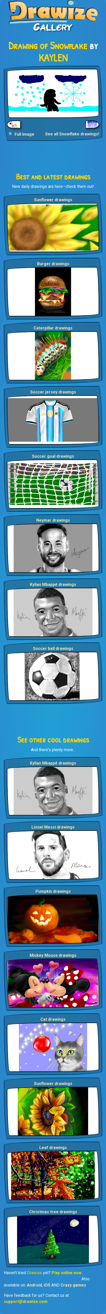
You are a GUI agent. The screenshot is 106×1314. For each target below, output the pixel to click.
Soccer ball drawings (53, 648)
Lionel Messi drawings (53, 827)
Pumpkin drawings (53, 891)
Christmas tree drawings (53, 1211)
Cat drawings (53, 1019)
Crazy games (73, 1285)
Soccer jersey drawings (53, 392)
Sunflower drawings (53, 199)
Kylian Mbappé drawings (53, 584)
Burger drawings (53, 263)
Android (34, 1285)
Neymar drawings (53, 520)
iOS (47, 1285)
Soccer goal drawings (53, 456)
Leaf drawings (53, 1147)
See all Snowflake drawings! (72, 134)
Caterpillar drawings (53, 328)
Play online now (66, 1272)
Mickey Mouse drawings (53, 955)
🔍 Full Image (21, 134)
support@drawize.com (26, 1301)
